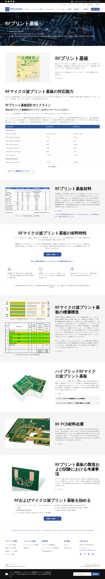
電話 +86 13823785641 (94, 1)
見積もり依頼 (95, 9)
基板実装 (87, 9)
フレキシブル (50, 9)
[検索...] (68, 4)
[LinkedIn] (11, 1)
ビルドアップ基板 (38, 9)
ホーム (27, 9)
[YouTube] (13, 1)
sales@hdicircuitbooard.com (80, 1)
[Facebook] (6, 1)
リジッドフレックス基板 (64, 9)
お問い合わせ (90, 4)
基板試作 (77, 9)
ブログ (83, 4)
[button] (98, 4)
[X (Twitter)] (8, 1)
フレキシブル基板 (29, 541)
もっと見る (59, 78)
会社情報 (67, 541)
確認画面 (95, 574)
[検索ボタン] (78, 4)
